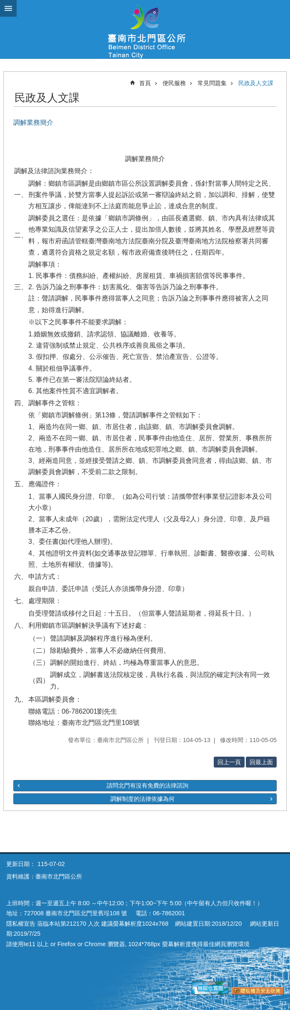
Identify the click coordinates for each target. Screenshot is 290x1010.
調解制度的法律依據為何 (142, 798)
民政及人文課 (255, 83)
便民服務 (174, 83)
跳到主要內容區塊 (4, 4)
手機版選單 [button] (8, 8)
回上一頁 (229, 762)
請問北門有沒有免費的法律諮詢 (147, 785)
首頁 (145, 83)
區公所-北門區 (145, 29)
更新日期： (20, 864)
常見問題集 (212, 83)
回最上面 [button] (261, 762)
